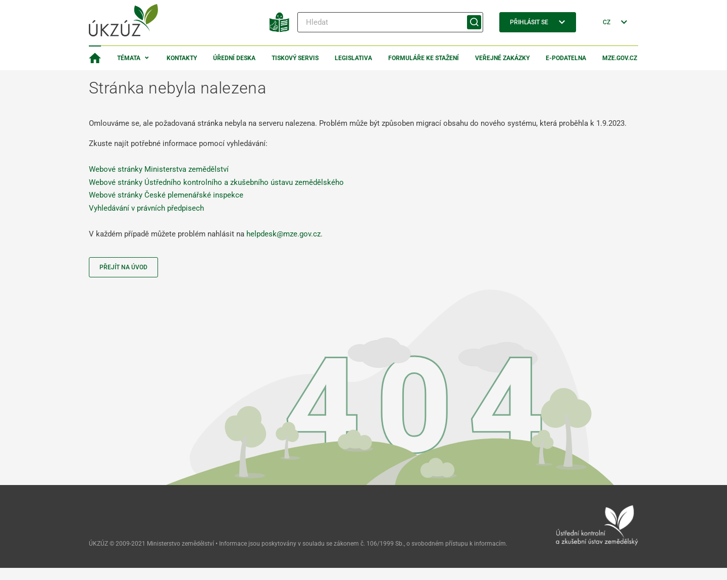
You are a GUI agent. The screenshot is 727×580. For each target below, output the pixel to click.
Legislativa (353, 58)
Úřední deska (234, 58)
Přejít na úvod (123, 267)
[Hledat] (390, 22)
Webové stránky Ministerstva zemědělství (159, 169)
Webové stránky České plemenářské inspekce (166, 195)
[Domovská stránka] (95, 58)
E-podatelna (566, 58)
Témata (128, 58)
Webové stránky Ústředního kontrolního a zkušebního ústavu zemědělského (216, 182)
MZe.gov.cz (619, 58)
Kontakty (182, 58)
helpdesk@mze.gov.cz (283, 233)
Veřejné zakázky (502, 58)
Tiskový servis (295, 58)
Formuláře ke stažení (423, 58)
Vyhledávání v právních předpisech (146, 208)
